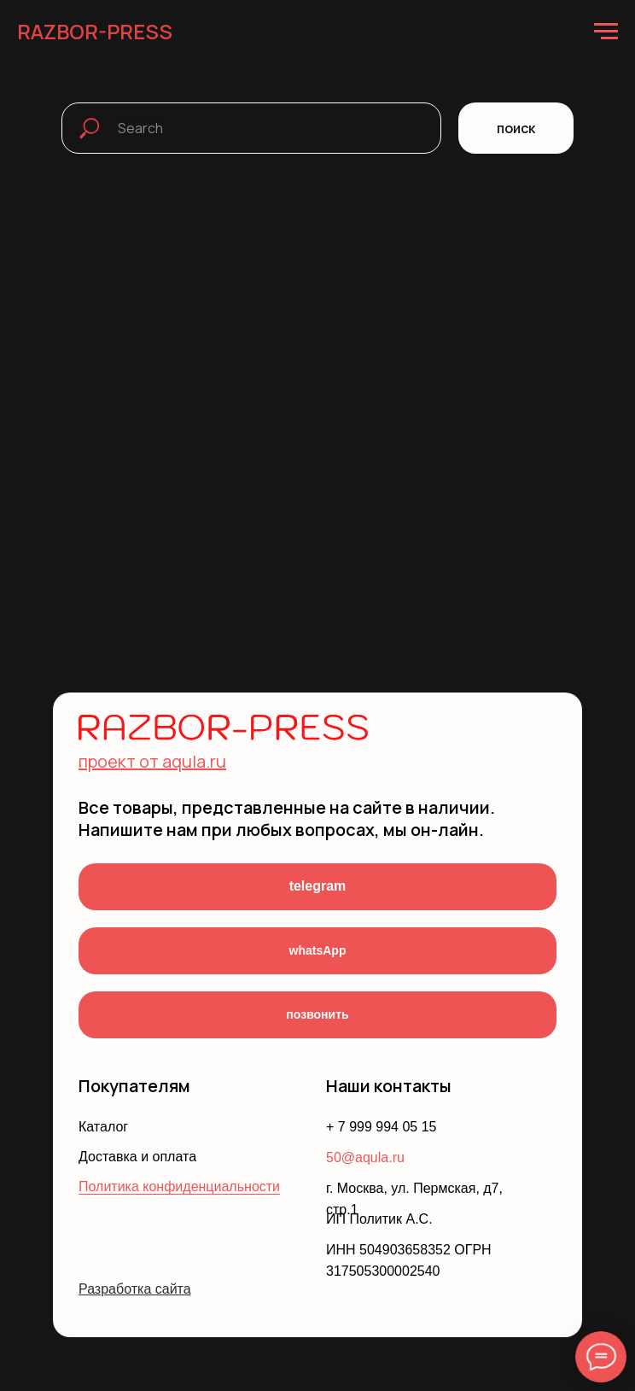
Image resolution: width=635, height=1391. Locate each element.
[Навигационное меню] (606, 31)
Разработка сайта (135, 1289)
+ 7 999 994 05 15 (381, 1126)
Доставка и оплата (137, 1156)
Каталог (103, 1126)
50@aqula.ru (365, 1157)
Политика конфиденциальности (179, 1186)
